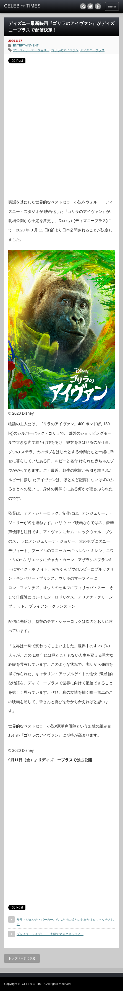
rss (83, 6)
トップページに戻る (22, 958)
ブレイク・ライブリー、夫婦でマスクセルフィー (50, 934)
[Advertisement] (61, 129)
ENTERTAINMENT (26, 45)
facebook (98, 6)
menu (112, 6)
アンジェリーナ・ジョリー (31, 50)
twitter (90, 6)
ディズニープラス (92, 50)
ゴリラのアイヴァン (64, 50)
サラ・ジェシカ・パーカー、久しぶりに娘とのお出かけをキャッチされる (65, 921)
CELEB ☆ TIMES (34, 983)
